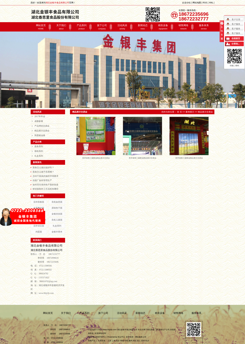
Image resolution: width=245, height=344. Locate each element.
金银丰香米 (57, 232)
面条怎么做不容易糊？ (43, 172)
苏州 (143, 341)
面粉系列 (38, 151)
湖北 (134, 341)
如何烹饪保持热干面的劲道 (45, 184)
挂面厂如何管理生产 (42, 180)
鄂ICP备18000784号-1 (97, 337)
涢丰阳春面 (38, 202)
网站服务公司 (140, 337)
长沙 (147, 341)
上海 (113, 341)
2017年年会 (39, 116)
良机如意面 (57, 202)
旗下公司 (102, 27)
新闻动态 (142, 27)
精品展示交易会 (41, 131)
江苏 (109, 341)
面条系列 (38, 146)
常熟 (126, 341)
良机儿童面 (57, 220)
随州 (130, 341)
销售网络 (183, 27)
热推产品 (91, 341)
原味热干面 (57, 208)
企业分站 (186, 2)
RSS (205, 2)
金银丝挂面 (57, 214)
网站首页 (41, 27)
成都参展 (38, 121)
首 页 (179, 112)
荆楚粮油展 (39, 135)
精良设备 (163, 27)
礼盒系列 (38, 156)
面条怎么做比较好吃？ (43, 167)
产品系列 (81, 27)
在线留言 (236, 38)
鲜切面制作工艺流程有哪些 (45, 189)
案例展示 (190, 112)
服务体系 (204, 27)
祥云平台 (121, 337)
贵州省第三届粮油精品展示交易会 (96, 158)
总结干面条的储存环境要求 (45, 176)
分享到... (236, 44)
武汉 (118, 341)
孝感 (122, 341)
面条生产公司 (164, 330)
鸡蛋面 (39, 232)
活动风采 (122, 27)
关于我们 (61, 27)
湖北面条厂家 (152, 330)
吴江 (139, 341)
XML (211, 2)
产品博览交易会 (41, 126)
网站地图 (196, 2)
